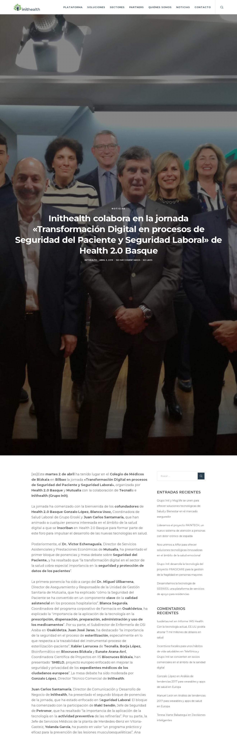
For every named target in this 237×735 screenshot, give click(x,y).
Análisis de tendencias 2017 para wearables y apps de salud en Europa (181, 682)
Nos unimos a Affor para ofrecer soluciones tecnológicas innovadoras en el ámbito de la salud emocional (179, 550)
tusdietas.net (165, 621)
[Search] (219, 7)
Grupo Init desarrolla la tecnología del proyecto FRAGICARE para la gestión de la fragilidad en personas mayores (180, 569)
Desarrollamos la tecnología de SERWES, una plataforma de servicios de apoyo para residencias (180, 589)
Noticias (118, 208)
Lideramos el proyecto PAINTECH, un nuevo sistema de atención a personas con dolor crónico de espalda (181, 531)
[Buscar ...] (181, 476)
